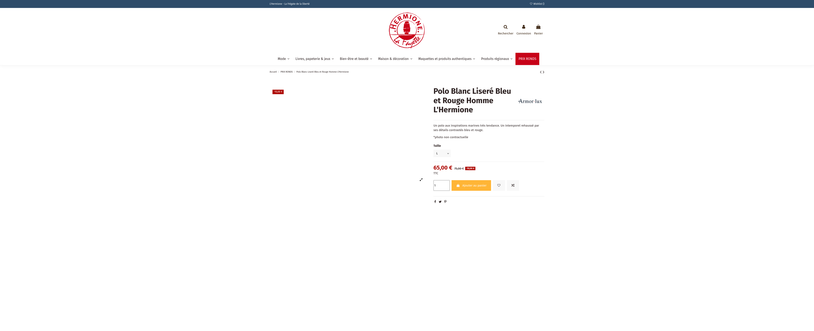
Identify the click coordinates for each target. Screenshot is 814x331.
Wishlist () (537, 3)
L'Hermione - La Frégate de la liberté (290, 3)
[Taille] (442, 154)
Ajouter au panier (471, 186)
